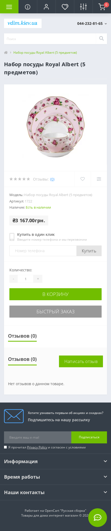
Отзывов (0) (22, 336)
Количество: (20, 269)
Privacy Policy (37, 447)
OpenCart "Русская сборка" (65, 510)
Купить (89, 251)
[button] (46, 6)
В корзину (55, 294)
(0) (52, 179)
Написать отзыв (81, 361)
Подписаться (89, 437)
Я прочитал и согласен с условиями (47, 447)
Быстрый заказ (55, 311)
